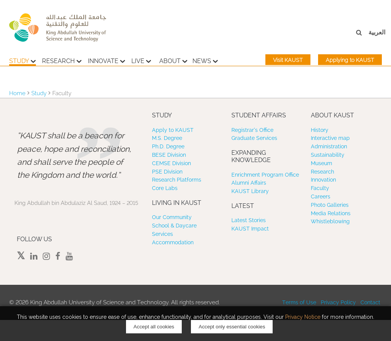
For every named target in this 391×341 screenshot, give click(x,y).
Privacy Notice (302, 317)
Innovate (106, 60)
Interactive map (330, 138)
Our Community (172, 217)
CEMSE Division (171, 163)
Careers (320, 196)
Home (17, 93)
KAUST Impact (250, 229)
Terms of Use (299, 302)
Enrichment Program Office (265, 175)
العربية (376, 32)
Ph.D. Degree (168, 146)
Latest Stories (248, 220)
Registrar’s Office (252, 130)
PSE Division (167, 172)
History (319, 130)
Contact (370, 302)
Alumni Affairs (248, 183)
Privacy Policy (338, 302)
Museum (321, 163)
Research (62, 60)
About (173, 60)
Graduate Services (254, 138)
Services (162, 234)
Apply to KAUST (173, 130)
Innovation (323, 180)
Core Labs (165, 188)
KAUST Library (250, 191)
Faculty (320, 188)
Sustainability (327, 155)
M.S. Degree (167, 138)
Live (141, 60)
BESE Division (169, 155)
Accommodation (173, 242)
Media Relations (331, 213)
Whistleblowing (330, 221)
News (205, 60)
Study (22, 60)
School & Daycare (174, 225)
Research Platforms (176, 180)
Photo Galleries (330, 205)
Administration (329, 146)
